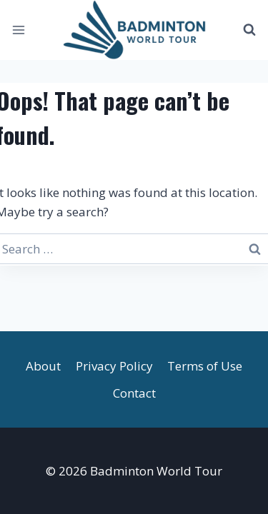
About (43, 366)
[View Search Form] (249, 30)
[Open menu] (19, 30)
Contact (134, 393)
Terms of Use (204, 366)
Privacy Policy (114, 366)
